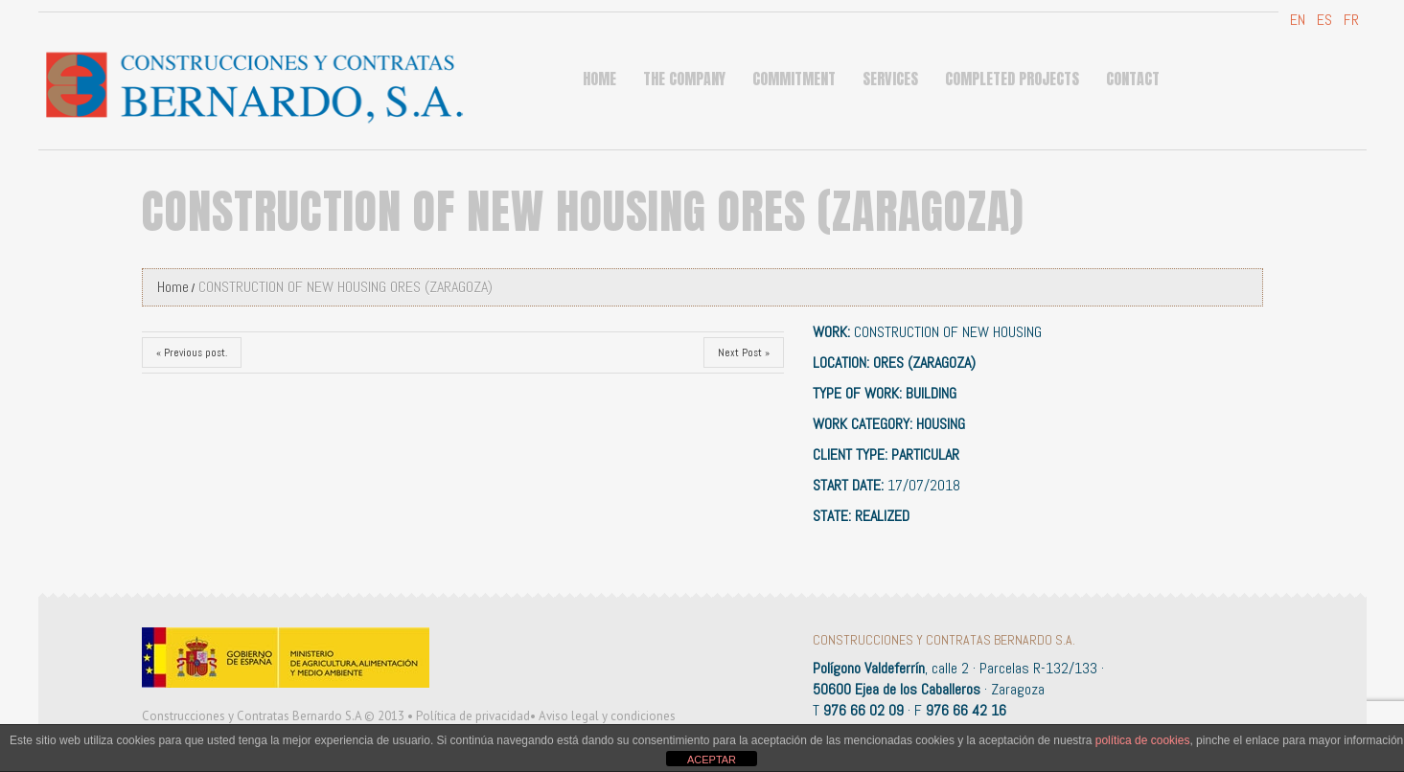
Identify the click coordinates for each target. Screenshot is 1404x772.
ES (1322, 20)
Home (599, 78)
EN (1295, 20)
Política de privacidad (473, 716)
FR (1349, 20)
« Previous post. (191, 352)
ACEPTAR (711, 759)
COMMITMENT (794, 78)
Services (890, 78)
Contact (1133, 78)
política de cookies (1142, 740)
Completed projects (1012, 78)
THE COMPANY (684, 78)
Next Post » (744, 352)
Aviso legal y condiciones (607, 716)
